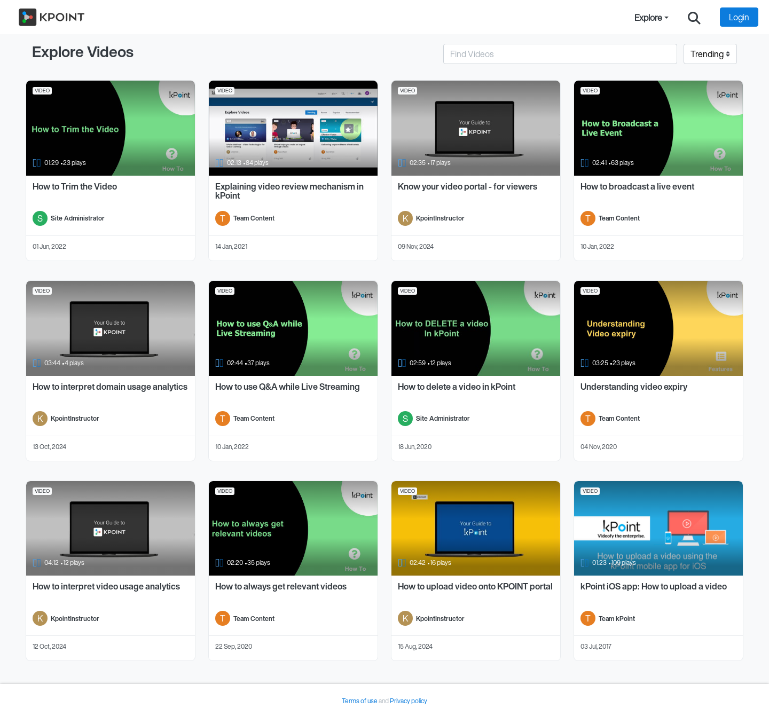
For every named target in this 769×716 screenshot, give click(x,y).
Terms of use (360, 700)
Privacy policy (408, 700)
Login (739, 17)
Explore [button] (648, 17)
